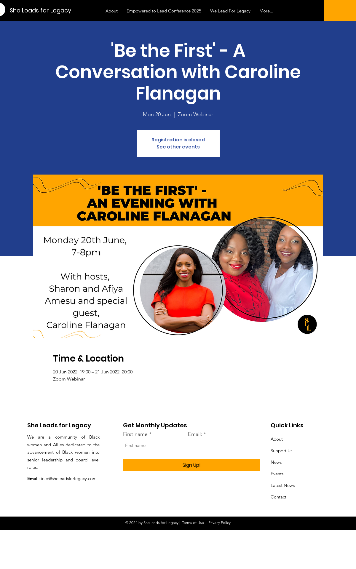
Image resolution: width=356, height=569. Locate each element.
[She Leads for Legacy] (41, 10)
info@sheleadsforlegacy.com (69, 478)
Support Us (281, 450)
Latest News (283, 485)
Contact (278, 497)
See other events (178, 146)
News (276, 462)
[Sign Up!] (191, 465)
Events (277, 474)
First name (135, 434)
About (277, 439)
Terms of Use (193, 522)
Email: (195, 434)
